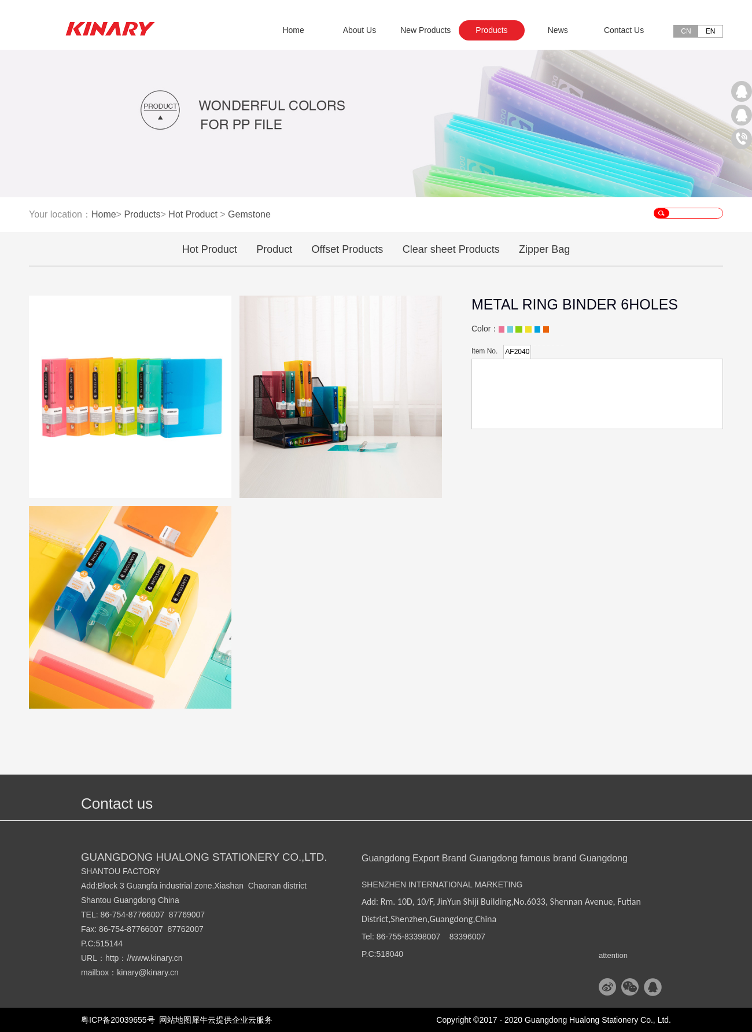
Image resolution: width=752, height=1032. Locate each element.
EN (711, 31)
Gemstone (249, 214)
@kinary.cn (159, 972)
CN (686, 31)
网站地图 (173, 1019)
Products (142, 214)
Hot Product (192, 214)
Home (293, 30)
